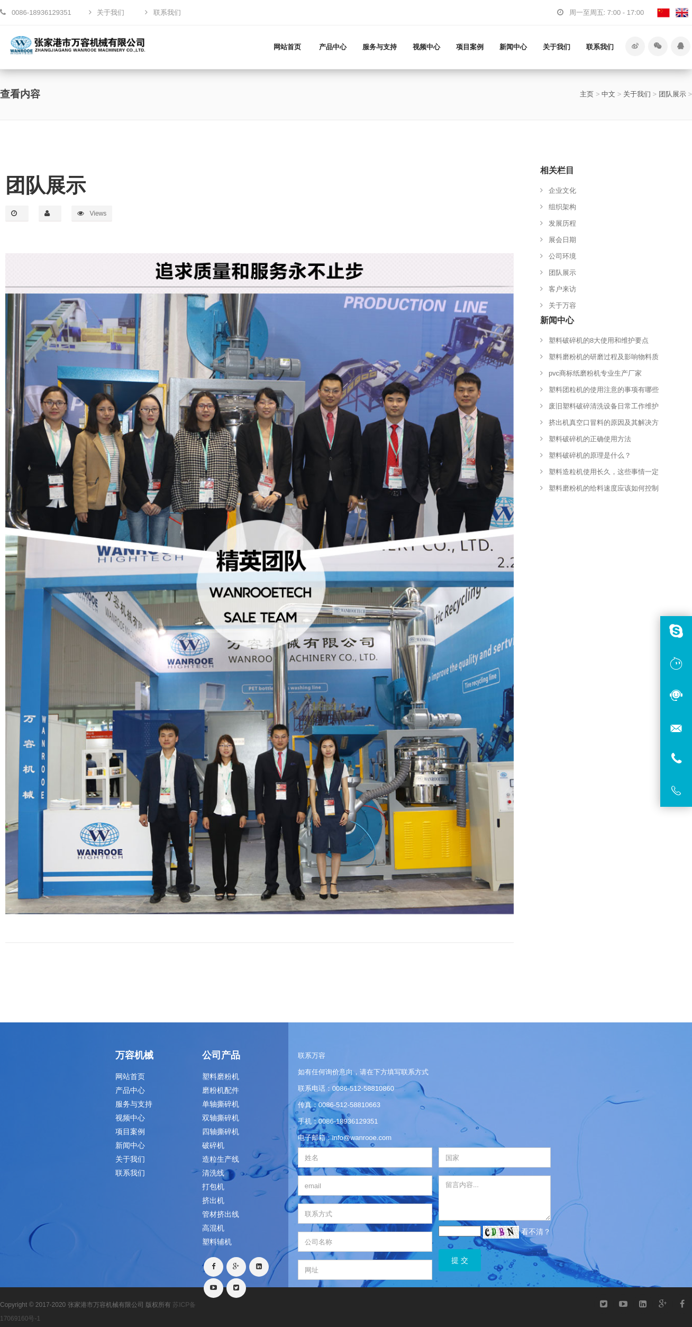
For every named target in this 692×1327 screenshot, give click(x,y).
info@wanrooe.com (361, 1138)
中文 (608, 94)
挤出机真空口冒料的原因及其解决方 (604, 422)
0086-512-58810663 (349, 1105)
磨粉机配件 (220, 1090)
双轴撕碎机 (220, 1118)
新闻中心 (513, 47)
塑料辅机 (217, 1241)
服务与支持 (379, 47)
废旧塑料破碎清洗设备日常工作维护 (604, 406)
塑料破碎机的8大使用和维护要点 (599, 340)
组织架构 (562, 207)
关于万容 (562, 305)
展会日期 (562, 240)
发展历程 (562, 223)
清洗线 (213, 1173)
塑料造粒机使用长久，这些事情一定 (604, 472)
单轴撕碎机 (220, 1104)
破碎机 (213, 1145)
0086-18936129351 (348, 1121)
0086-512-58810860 (363, 1088)
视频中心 (426, 47)
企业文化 (562, 190)
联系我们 (600, 47)
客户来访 (562, 289)
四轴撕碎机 (220, 1131)
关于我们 (556, 47)
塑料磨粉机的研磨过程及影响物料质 (604, 357)
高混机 (213, 1228)
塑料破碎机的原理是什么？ (590, 455)
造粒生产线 (220, 1159)
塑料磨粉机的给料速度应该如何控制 (604, 488)
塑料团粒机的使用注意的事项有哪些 (604, 390)
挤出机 (213, 1200)
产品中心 (333, 47)
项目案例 (470, 47)
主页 (587, 94)
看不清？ (536, 1231)
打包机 (213, 1186)
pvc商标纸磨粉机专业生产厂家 (595, 373)
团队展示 (672, 94)
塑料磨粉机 (220, 1076)
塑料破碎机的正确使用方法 (590, 439)
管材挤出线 (220, 1214)
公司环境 (562, 256)
